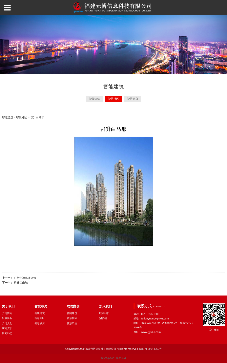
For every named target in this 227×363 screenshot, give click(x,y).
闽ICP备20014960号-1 (113, 358)
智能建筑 (94, 99)
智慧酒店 (132, 99)
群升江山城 (21, 282)
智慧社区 (113, 99)
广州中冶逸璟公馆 (25, 278)
